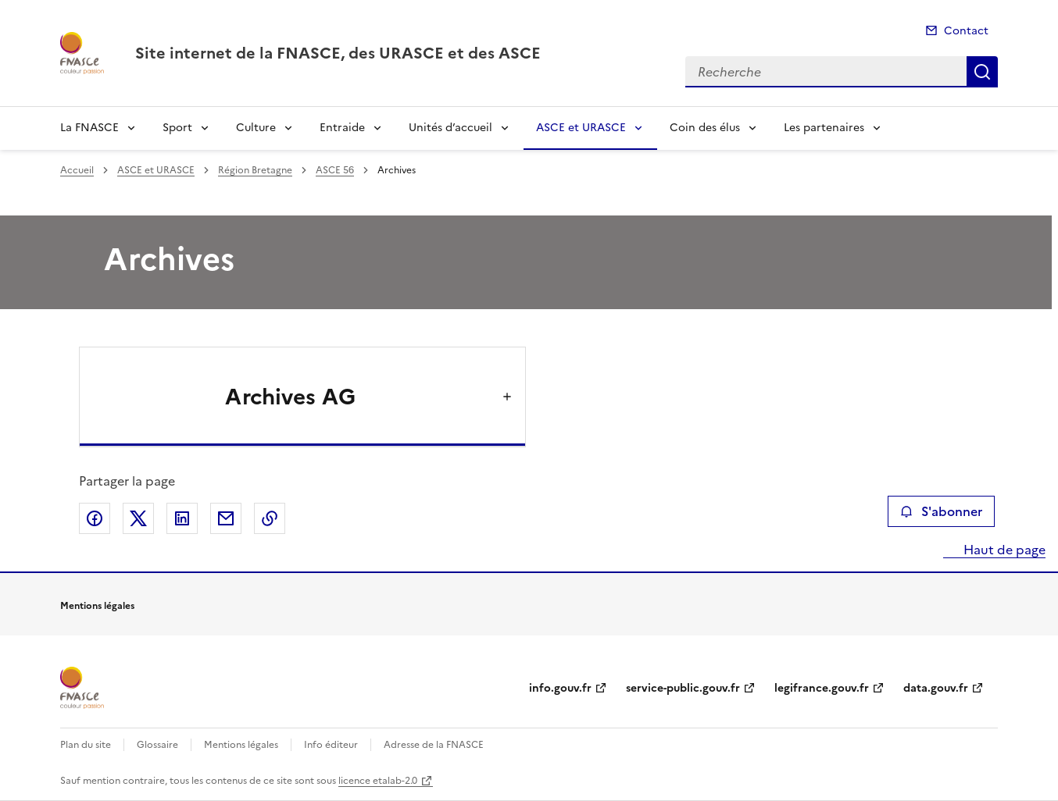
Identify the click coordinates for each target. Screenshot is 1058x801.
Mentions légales (241, 745)
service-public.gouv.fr (683, 688)
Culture (256, 127)
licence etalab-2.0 (377, 781)
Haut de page (1002, 549)
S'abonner (941, 511)
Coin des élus (705, 127)
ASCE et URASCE (581, 127)
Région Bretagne (255, 170)
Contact (966, 31)
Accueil (77, 170)
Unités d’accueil (450, 127)
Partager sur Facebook (94, 518)
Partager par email (225, 518)
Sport (177, 127)
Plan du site (85, 745)
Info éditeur (331, 745)
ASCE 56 (335, 170)
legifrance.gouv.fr (821, 688)
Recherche (982, 71)
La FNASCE (89, 127)
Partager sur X (138, 518)
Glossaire (157, 745)
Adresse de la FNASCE (434, 745)
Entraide (342, 127)
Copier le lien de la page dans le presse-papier (269, 518)
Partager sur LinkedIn (182, 518)
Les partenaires (824, 127)
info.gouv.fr (560, 688)
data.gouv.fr (935, 688)
